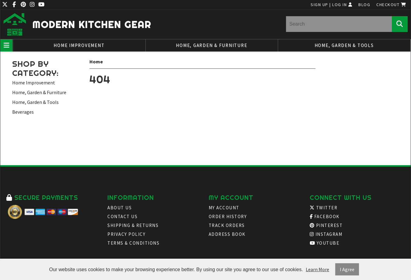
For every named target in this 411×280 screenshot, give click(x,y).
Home (96, 61)
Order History (228, 216)
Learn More (317, 269)
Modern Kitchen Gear (91, 24)
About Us (119, 208)
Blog (364, 4)
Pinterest (326, 225)
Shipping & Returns (132, 225)
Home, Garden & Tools (344, 45)
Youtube (325, 243)
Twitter (324, 208)
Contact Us (122, 216)
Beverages (23, 112)
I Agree (347, 269)
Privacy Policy (126, 234)
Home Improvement (79, 45)
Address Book (227, 234)
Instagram (326, 234)
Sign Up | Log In (331, 4)
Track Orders (227, 225)
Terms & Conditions (133, 243)
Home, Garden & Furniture (211, 45)
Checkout (391, 4)
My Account (224, 208)
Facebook (325, 216)
